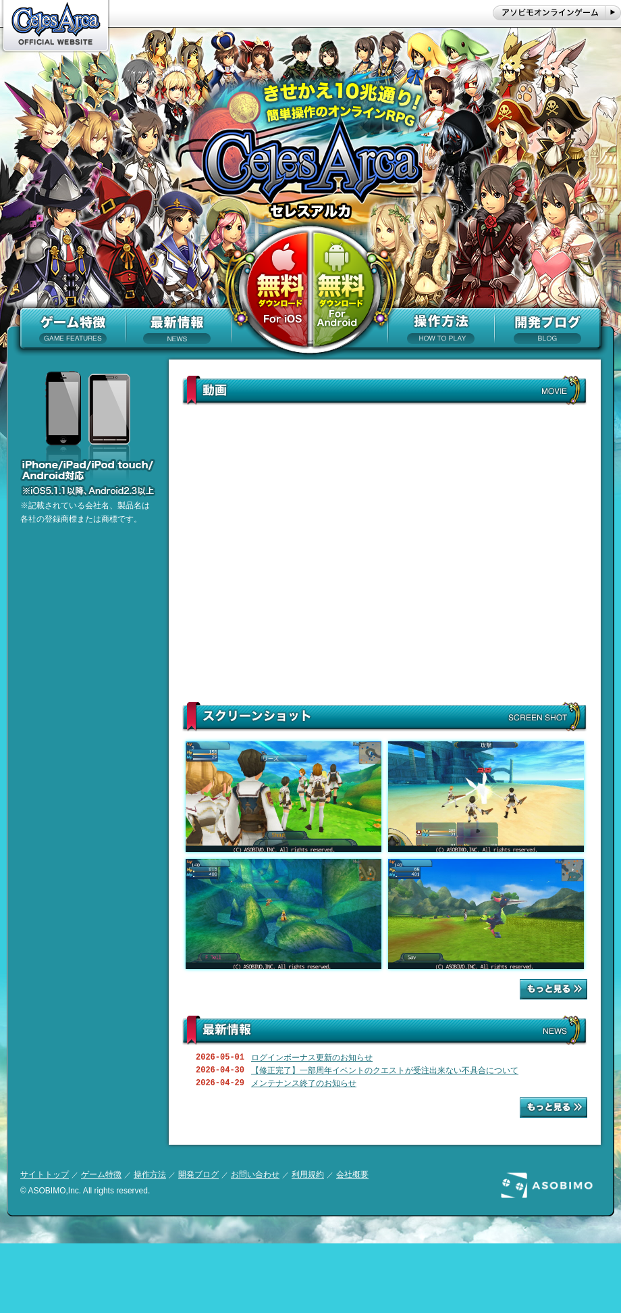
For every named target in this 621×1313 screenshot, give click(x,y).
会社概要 (352, 1174)
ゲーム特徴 (101, 1174)
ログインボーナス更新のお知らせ (312, 1057)
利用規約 (308, 1174)
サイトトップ (44, 1174)
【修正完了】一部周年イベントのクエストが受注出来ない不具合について (384, 1070)
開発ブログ (198, 1174)
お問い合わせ (255, 1174)
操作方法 (150, 1174)
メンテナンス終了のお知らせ (303, 1083)
